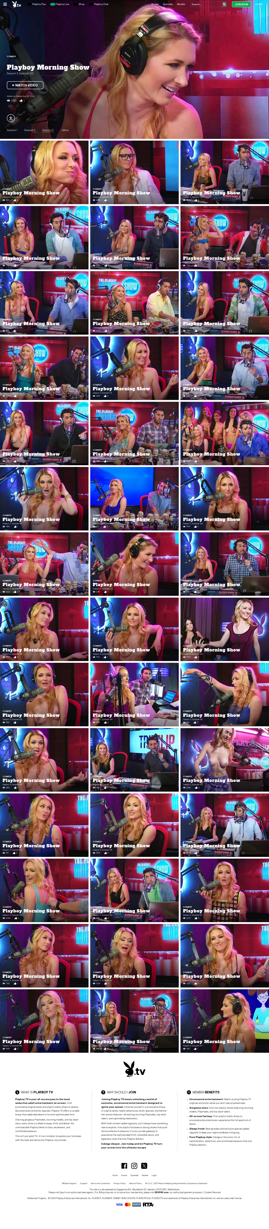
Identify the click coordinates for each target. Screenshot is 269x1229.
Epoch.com (65, 1192)
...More (64, 130)
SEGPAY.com (162, 1192)
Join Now (241, 4)
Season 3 (48, 130)
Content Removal (212, 1192)
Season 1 (12, 130)
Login (258, 4)
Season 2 (29, 130)
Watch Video (25, 85)
